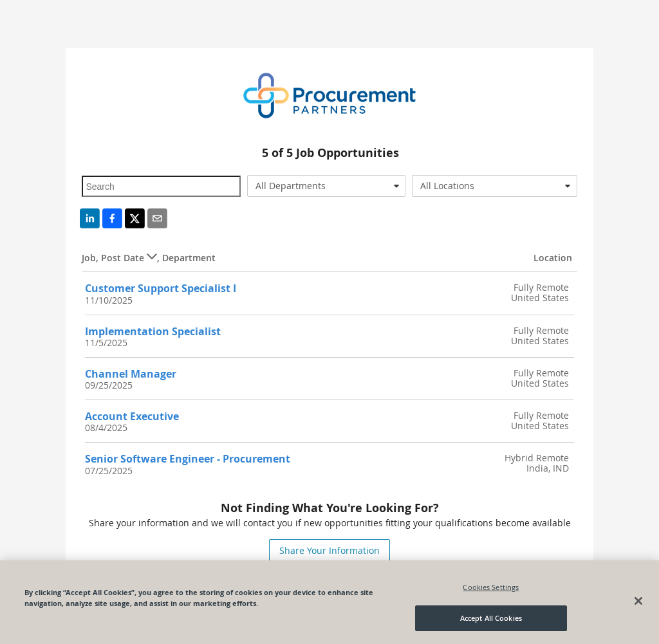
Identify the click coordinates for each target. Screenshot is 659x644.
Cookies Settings (491, 587)
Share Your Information (329, 550)
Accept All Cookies (491, 618)
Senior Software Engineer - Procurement (187, 459)
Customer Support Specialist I (160, 288)
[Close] (638, 601)
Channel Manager (130, 374)
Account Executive (132, 416)
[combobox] (326, 186)
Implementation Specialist (153, 331)
